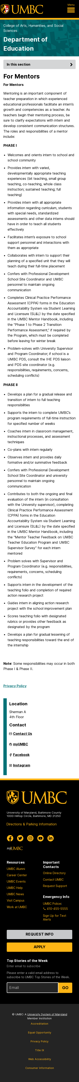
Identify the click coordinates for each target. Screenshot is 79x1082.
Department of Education (25, 44)
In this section (40, 64)
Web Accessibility (39, 1059)
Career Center (17, 875)
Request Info (40, 934)
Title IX (39, 1050)
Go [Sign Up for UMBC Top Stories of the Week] (65, 987)
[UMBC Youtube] (40, 838)
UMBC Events (16, 881)
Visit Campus (15, 900)
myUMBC (20, 746)
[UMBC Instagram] (30, 838)
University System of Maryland (47, 1014)
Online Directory (54, 873)
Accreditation (39, 1023)
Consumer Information (39, 1068)
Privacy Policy (15, 686)
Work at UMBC (17, 907)
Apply (40, 947)
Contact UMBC (53, 879)
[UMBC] (22, 9)
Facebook (21, 756)
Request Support (55, 886)
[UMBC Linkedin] (50, 838)
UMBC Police (52, 903)
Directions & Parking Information (31, 824)
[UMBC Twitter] (20, 838)
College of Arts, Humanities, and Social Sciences (33, 28)
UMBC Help (15, 888)
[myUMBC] (14, 848)
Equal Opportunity (39, 1032)
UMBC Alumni (16, 869)
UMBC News (15, 894)
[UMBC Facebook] (10, 838)
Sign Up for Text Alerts (54, 917)
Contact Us (22, 733)
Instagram (21, 767)
